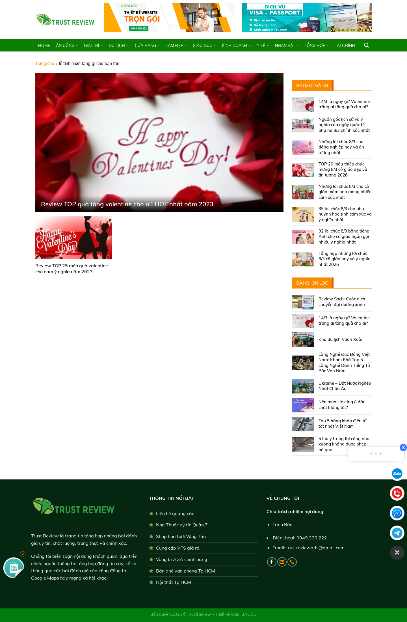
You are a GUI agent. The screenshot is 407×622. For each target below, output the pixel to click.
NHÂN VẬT (287, 45)
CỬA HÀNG (147, 45)
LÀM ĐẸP (176, 45)
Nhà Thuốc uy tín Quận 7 (182, 525)
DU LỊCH (119, 45)
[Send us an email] (282, 562)
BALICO (249, 614)
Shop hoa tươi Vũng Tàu (181, 536)
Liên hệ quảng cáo (175, 513)
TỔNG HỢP (317, 45)
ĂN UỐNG (67, 45)
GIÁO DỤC (204, 45)
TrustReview (200, 614)
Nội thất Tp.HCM (173, 582)
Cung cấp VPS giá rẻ (177, 548)
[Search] (366, 45)
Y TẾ (263, 45)
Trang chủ (44, 63)
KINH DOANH (236, 45)
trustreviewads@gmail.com (315, 547)
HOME (44, 45)
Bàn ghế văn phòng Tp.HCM (185, 571)
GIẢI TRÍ (93, 45)
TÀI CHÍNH (345, 45)
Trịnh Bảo (282, 524)
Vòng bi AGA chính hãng (181, 559)
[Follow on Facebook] (271, 562)
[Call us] (292, 562)
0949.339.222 (311, 538)
